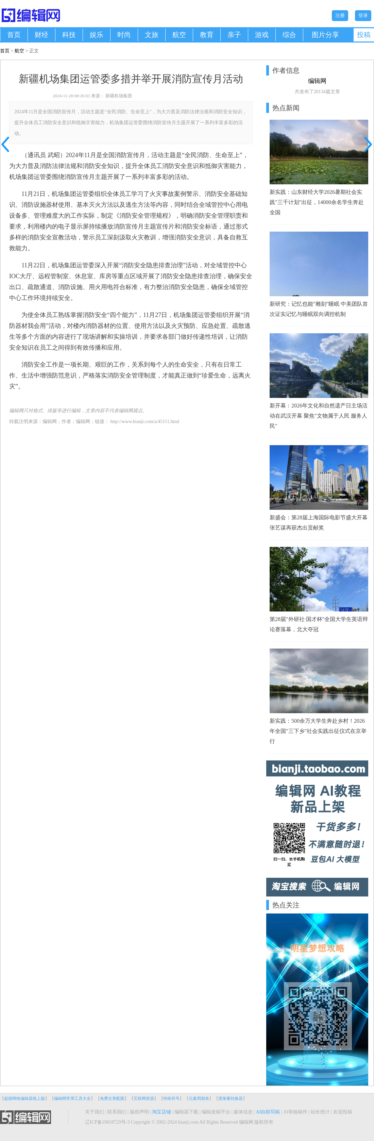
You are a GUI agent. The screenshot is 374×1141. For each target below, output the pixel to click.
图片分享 (325, 34)
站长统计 (320, 1111)
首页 (14, 34)
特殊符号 (171, 1098)
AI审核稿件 (295, 1111)
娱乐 (96, 34)
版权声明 (139, 1111)
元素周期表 (199, 1098)
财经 (41, 34)
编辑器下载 (186, 1111)
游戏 (262, 34)
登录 (363, 15)
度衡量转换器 (230, 1098)
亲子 (234, 34)
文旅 (151, 34)
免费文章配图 (112, 1098)
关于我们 (94, 1111)
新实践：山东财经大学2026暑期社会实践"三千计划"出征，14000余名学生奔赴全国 (317, 202)
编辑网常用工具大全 (72, 1098)
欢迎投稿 (342, 1111)
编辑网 (83, 421)
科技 (69, 34)
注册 (340, 15)
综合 (289, 34)
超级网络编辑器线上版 (24, 1098)
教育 (207, 34)
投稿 (364, 34)
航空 (179, 34)
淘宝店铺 (161, 1111)
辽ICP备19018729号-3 (107, 1122)
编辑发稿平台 (216, 1111)
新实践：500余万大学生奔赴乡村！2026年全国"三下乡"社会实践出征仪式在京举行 (318, 731)
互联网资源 (144, 1098)
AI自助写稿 (268, 1111)
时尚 (124, 34)
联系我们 (116, 1111)
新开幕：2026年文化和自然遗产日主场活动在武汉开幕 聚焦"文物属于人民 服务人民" (319, 416)
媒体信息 (243, 1111)
